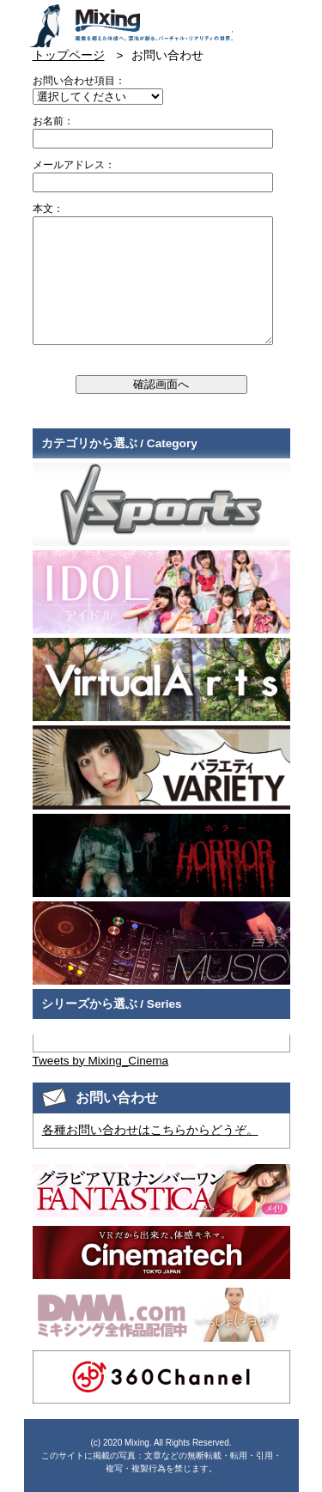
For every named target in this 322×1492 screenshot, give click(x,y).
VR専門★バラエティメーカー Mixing (130, 25)
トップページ (69, 55)
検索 (279, 19)
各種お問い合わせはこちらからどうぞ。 (150, 1130)
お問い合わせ (248, 19)
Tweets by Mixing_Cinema (101, 1060)
